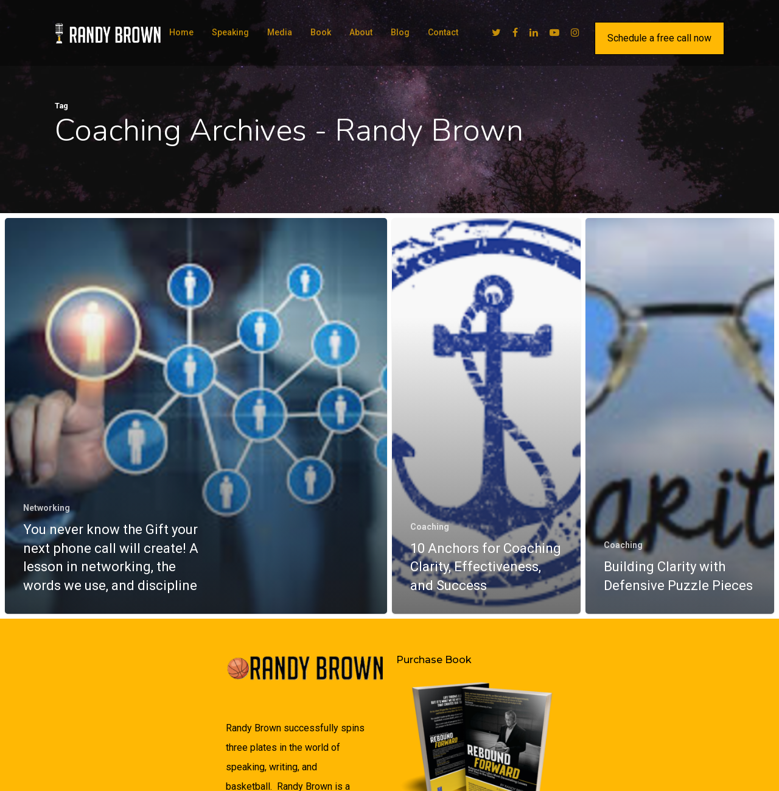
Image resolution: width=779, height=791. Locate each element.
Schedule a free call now (659, 38)
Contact (443, 32)
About (360, 32)
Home (181, 32)
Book (320, 32)
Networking (46, 508)
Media (279, 32)
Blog (400, 32)
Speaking (230, 32)
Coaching (429, 530)
